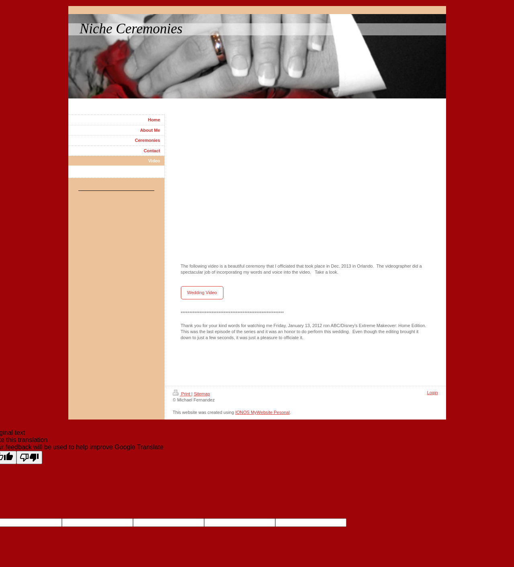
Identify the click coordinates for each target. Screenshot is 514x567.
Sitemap (202, 393)
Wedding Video (202, 292)
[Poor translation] (29, 457)
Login (432, 392)
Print (182, 393)
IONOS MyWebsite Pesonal (262, 412)
